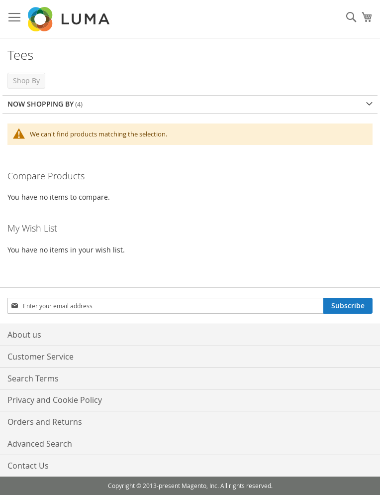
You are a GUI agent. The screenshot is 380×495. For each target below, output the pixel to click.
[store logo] (69, 19)
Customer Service (40, 356)
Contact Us (28, 465)
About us (24, 334)
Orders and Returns (44, 421)
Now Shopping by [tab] (40, 104)
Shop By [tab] (26, 80)
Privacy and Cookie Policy (54, 399)
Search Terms (33, 378)
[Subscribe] (348, 306)
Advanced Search (39, 443)
